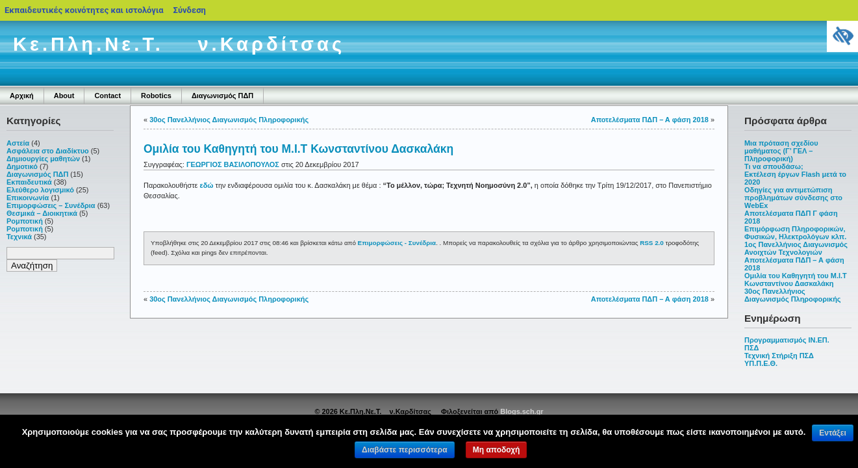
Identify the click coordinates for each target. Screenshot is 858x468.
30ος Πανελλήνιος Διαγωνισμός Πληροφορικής (792, 295)
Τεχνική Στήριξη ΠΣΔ (779, 355)
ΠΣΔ (751, 348)
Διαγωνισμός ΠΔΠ (222, 95)
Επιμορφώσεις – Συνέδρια (50, 205)
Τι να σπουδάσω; (773, 166)
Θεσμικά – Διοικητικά (41, 213)
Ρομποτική (24, 221)
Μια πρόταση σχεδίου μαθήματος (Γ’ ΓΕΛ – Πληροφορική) (781, 150)
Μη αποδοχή (496, 449)
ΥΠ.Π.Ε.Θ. (760, 363)
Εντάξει (832, 432)
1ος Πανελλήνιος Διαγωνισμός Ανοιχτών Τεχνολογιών (796, 248)
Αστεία (17, 143)
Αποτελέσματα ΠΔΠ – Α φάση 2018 (650, 120)
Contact (107, 95)
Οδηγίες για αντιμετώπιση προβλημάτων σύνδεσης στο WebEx (793, 197)
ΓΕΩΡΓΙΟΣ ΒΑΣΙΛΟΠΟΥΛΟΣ (232, 164)
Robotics (156, 95)
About (64, 95)
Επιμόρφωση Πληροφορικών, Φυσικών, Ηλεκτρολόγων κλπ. (795, 232)
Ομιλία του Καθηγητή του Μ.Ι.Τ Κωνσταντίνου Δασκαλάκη (795, 279)
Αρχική (22, 95)
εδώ (207, 185)
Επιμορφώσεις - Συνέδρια (397, 242)
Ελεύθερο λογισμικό (40, 190)
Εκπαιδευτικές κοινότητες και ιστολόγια (84, 10)
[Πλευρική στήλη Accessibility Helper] (842, 36)
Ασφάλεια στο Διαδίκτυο (47, 151)
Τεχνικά (19, 236)
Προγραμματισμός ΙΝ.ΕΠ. (786, 340)
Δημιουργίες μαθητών (43, 158)
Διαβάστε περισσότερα (405, 449)
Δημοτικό (22, 166)
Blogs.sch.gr (521, 411)
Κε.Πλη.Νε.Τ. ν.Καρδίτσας (179, 44)
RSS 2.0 (652, 242)
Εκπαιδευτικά (29, 182)
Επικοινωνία (27, 198)
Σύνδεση (189, 10)
